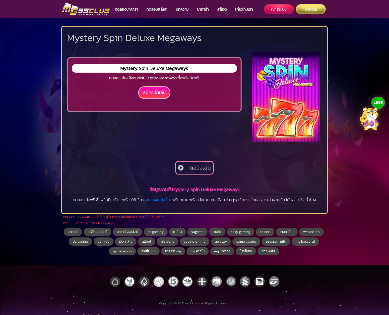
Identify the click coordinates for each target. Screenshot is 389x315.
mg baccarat (305, 241)
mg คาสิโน (198, 251)
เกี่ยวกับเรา (244, 9)
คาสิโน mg (148, 251)
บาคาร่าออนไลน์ (127, 231)
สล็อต (222, 9)
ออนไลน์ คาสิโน (276, 241)
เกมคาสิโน (287, 231)
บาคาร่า (203, 9)
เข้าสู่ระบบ (279, 9)
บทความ (182, 9)
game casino (246, 241)
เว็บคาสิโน (125, 241)
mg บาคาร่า (222, 251)
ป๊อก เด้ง (104, 241)
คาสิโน (177, 231)
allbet (146, 241)
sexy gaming (240, 231)
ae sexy (221, 241)
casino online (194, 241)
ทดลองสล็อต (156, 9)
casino (265, 231)
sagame (197, 231)
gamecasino (122, 251)
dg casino (80, 241)
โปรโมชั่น (246, 251)
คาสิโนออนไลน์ (97, 231)
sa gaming (156, 231)
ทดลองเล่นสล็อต (159, 200)
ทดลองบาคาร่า (126, 9)
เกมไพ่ (217, 231)
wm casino (311, 231)
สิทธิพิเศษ (268, 251)
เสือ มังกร (167, 241)
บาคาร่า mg (173, 251)
